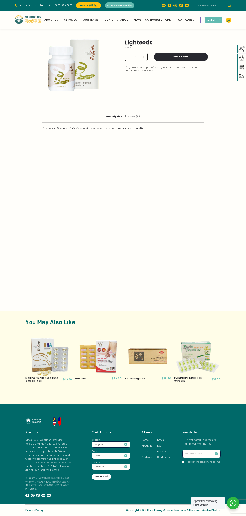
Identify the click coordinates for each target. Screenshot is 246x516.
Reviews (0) (132, 116)
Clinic (109, 20)
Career (191, 20)
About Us (53, 20)
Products (147, 457)
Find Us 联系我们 (88, 5)
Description (114, 116)
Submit (99, 476)
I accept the (201, 461)
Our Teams (92, 20)
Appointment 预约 (119, 5)
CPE (169, 20)
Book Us (162, 451)
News (138, 20)
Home (145, 440)
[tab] (114, 116)
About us (147, 445)
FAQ (179, 20)
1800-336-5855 (63, 5)
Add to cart (177, 56)
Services (72, 20)
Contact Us (164, 457)
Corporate (153, 20)
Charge (124, 20)
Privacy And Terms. (210, 461)
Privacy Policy (34, 510)
